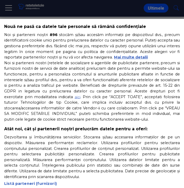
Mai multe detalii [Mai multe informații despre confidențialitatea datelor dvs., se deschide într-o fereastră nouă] (131, 57)
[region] (92, 103)
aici (77, 97)
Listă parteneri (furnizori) (30, 183)
